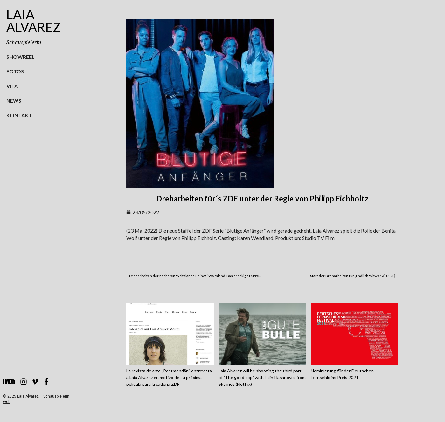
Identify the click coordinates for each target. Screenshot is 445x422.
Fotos (15, 71)
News (13, 101)
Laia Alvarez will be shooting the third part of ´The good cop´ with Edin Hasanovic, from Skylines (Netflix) (262, 377)
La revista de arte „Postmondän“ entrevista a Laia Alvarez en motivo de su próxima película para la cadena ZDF (169, 377)
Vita (12, 86)
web (6, 401)
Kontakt (19, 115)
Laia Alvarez (33, 21)
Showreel (20, 57)
